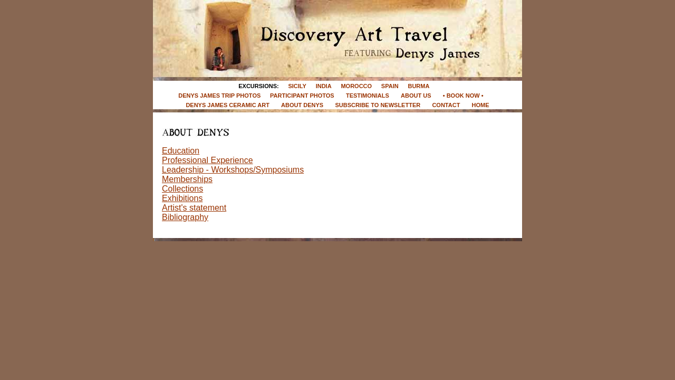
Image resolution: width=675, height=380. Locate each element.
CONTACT (446, 105)
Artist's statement (194, 207)
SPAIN (390, 86)
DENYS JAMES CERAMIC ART (227, 105)
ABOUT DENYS (302, 105)
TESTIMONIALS (367, 95)
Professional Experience (207, 160)
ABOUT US (416, 95)
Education (180, 150)
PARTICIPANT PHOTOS (302, 95)
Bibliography (185, 217)
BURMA (418, 86)
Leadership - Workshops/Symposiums (233, 169)
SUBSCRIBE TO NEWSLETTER (377, 105)
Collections (182, 188)
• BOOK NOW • (464, 95)
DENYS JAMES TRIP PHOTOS (219, 95)
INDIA (324, 86)
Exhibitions (182, 198)
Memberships (187, 179)
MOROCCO (356, 86)
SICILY (297, 86)
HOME (480, 105)
